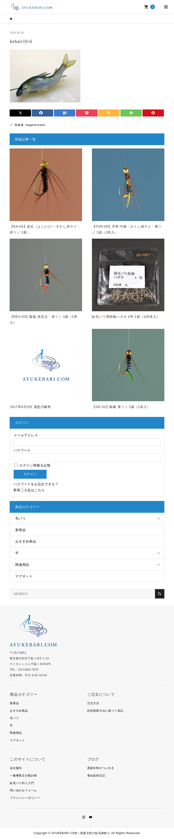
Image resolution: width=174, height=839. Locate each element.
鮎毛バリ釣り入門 (22, 783)
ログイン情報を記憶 (32, 465)
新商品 (20, 530)
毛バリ (20, 518)
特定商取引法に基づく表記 (105, 710)
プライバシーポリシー (25, 798)
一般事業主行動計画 (23, 775)
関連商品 (22, 565)
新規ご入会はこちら (29, 490)
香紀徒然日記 (96, 775)
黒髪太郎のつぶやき (100, 768)
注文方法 (93, 703)
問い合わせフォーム (23, 790)
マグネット (24, 576)
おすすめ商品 (25, 541)
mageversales (35, 125)
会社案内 (16, 768)
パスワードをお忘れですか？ (36, 484)
